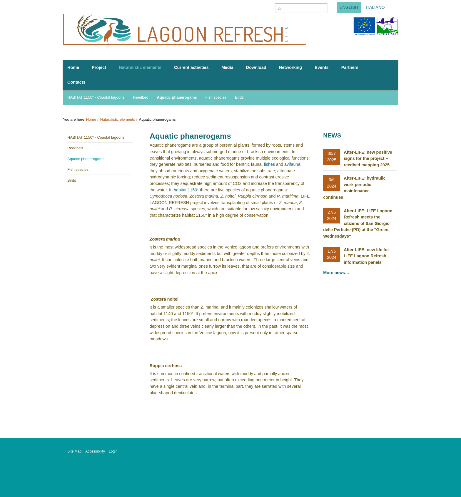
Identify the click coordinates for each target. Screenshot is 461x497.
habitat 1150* (186, 190)
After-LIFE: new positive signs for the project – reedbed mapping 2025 (368, 158)
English (349, 7)
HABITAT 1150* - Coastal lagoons (95, 97)
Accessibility (95, 451)
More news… (336, 272)
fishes (269, 164)
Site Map (74, 451)
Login (113, 451)
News (332, 135)
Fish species (215, 97)
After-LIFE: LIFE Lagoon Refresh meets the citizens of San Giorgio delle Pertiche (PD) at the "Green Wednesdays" (357, 223)
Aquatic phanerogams (177, 97)
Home (91, 119)
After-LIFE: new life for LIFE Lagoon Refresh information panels (366, 256)
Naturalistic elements (117, 119)
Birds (239, 97)
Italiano (375, 7)
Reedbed (140, 97)
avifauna (292, 164)
